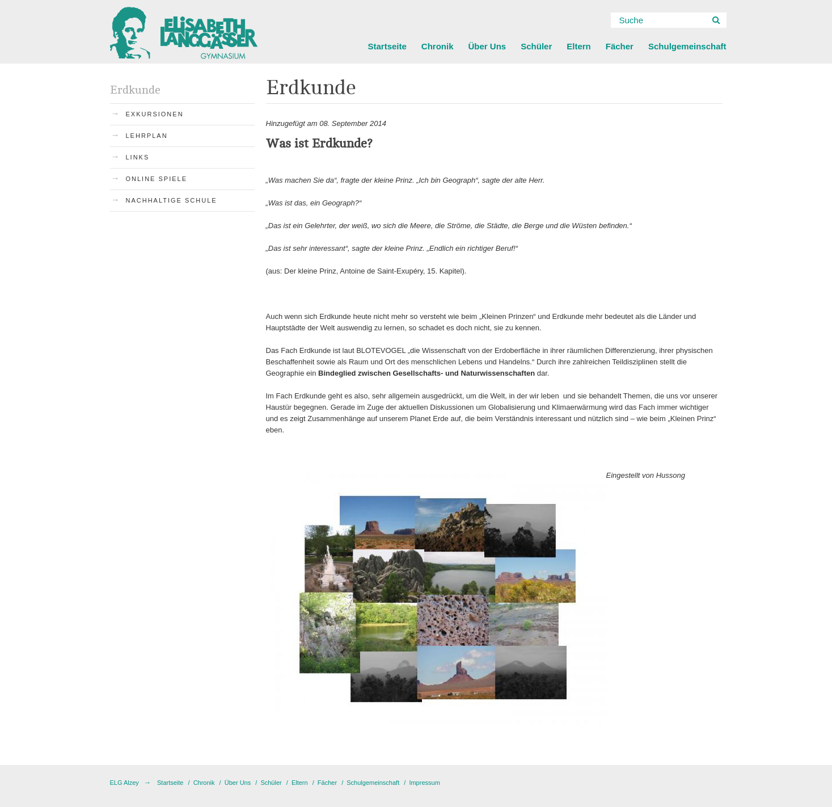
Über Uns (487, 46)
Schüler (536, 46)
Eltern (579, 46)
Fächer (619, 46)
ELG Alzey (124, 782)
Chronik (437, 46)
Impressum (424, 782)
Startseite (387, 46)
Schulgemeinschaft (687, 46)
